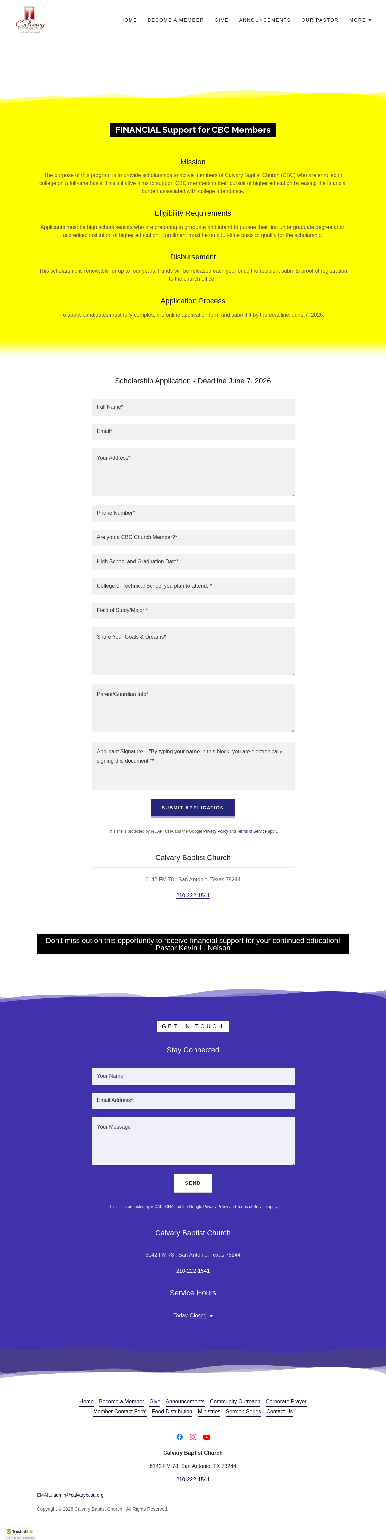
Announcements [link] (265, 20)
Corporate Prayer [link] (286, 1401)
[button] (361, 20)
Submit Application (193, 807)
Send (193, 1183)
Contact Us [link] (279, 1411)
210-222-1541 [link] (193, 895)
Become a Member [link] (176, 20)
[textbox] (193, 407)
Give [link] (221, 20)
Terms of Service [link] (252, 831)
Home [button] (86, 1401)
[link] (30, 19)
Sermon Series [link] (243, 1411)
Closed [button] (198, 1315)
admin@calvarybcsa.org (78, 1495)
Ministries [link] (209, 1411)
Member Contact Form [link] (120, 1411)
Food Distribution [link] (172, 1411)
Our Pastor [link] (320, 20)
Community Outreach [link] (235, 1401)
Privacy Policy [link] (215, 831)
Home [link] (128, 20)
